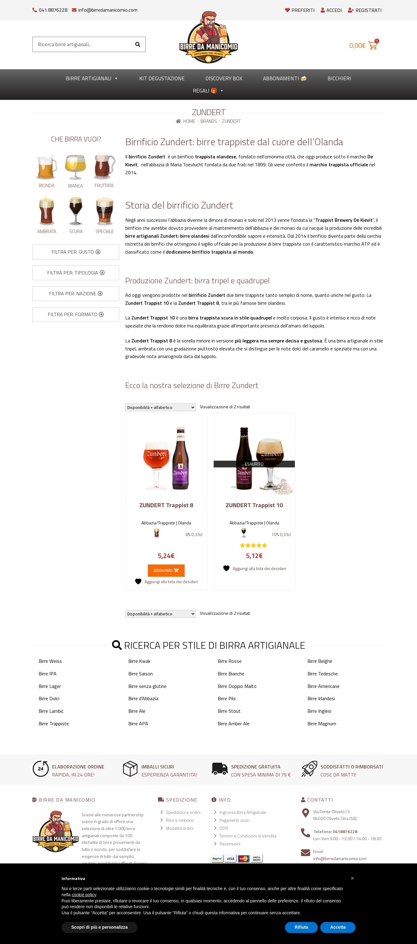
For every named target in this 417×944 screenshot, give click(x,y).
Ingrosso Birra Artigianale (243, 812)
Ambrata (46, 231)
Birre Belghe (319, 661)
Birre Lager (50, 686)
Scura (76, 231)
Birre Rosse (230, 661)
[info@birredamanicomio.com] (74, 8)
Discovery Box (223, 78)
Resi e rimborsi (180, 820)
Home (189, 121)
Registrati (364, 10)
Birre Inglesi (319, 711)
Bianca (75, 185)
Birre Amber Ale (234, 723)
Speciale (105, 231)
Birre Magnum (321, 723)
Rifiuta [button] (301, 927)
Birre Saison (140, 673)
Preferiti (299, 10)
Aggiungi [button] (166, 570)
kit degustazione (162, 78)
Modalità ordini (179, 828)
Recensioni (230, 843)
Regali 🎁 (208, 91)
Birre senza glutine (147, 686)
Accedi (331, 10)
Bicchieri (339, 78)
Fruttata (104, 185)
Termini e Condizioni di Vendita (248, 836)
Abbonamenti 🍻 (285, 78)
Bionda (46, 185)
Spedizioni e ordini (183, 812)
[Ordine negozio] (160, 407)
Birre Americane (323, 686)
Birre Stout (229, 711)
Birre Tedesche (322, 673)
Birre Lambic (51, 711)
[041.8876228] (34, 8)
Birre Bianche (231, 673)
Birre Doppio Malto (237, 686)
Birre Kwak (139, 661)
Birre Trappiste (54, 723)
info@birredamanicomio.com (107, 9)
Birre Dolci (49, 698)
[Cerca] (137, 44)
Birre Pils (227, 698)
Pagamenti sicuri (235, 820)
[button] (75, 252)
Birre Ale (136, 711)
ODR (224, 828)
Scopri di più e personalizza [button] (99, 927)
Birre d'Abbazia (143, 698)
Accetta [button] (338, 927)
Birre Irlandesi (321, 698)
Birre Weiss (50, 661)
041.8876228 (53, 9)
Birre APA (138, 723)
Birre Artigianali (92, 78)
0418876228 (345, 831)
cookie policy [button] (84, 894)
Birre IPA (48, 673)
